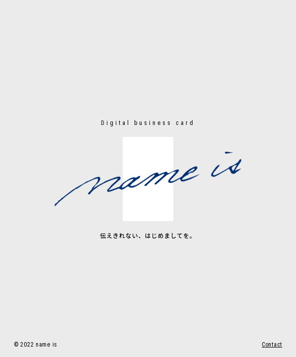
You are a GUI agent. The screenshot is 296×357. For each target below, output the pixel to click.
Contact (272, 344)
